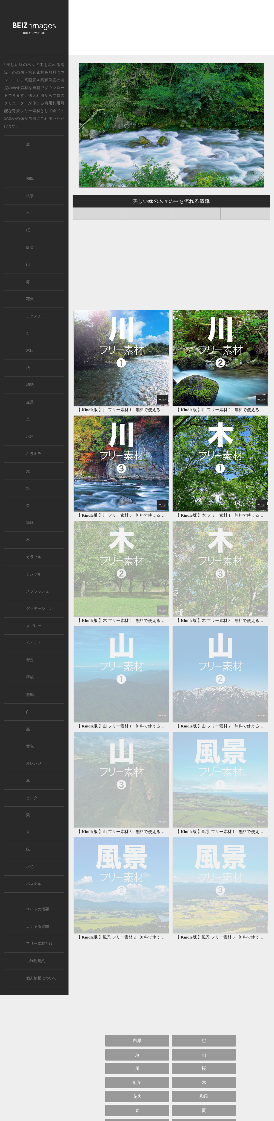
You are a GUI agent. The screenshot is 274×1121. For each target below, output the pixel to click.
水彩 (30, 436)
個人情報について (41, 978)
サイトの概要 (37, 909)
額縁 (30, 523)
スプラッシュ (37, 591)
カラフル (33, 557)
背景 (30, 660)
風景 (137, 1040)
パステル (33, 884)
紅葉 (137, 1082)
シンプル (33, 574)
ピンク (32, 798)
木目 (30, 350)
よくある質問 (37, 927)
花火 (137, 1096)
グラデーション (39, 609)
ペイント (33, 643)
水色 (30, 867)
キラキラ (33, 454)
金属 (30, 402)
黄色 (30, 746)
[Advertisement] (171, 29)
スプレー (33, 626)
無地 (30, 695)
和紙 (30, 385)
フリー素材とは (39, 944)
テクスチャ (35, 316)
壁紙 (30, 677)
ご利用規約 (35, 961)
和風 (203, 1096)
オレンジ (33, 763)
